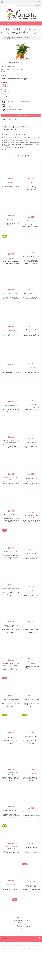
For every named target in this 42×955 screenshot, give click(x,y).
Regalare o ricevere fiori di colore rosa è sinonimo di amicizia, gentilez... (11, 742)
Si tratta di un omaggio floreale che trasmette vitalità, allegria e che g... (10, 668)
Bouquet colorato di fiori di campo (10, 589)
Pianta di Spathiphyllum (11, 293)
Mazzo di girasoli (31, 443)
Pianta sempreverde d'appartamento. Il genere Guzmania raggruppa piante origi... (31, 188)
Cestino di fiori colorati (31, 773)
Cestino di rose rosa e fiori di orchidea (21, 921)
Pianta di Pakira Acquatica (31, 812)
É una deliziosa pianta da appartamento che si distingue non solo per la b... (10, 298)
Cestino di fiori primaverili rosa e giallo (11, 736)
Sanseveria (10, 219)
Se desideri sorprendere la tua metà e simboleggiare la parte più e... (31, 890)
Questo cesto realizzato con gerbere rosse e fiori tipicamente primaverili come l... (11, 852)
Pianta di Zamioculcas (31, 404)
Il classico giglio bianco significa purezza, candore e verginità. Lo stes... (11, 335)
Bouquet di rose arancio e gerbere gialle (11, 626)
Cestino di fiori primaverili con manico (11, 847)
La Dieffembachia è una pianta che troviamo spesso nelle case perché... (11, 410)
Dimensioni (4, 82)
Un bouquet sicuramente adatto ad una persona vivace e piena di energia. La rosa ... (10, 631)
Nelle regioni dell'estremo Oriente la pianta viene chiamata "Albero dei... (31, 816)
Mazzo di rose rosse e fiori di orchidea (31, 663)
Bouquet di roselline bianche (31, 516)
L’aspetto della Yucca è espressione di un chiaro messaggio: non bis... (31, 594)
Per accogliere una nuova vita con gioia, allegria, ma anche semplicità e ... (10, 594)
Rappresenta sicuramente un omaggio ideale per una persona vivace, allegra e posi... (11, 815)
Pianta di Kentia (11, 884)
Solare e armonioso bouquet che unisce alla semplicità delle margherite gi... (31, 298)
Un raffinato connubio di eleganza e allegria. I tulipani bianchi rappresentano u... (31, 742)
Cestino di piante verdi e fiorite (31, 330)
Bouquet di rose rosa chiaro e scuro (11, 773)
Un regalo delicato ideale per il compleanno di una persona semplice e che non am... (31, 261)
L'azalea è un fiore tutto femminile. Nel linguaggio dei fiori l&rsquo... (10, 262)
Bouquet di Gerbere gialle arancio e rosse (11, 441)
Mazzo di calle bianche (31, 553)
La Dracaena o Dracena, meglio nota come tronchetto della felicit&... (31, 225)
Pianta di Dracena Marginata (31, 221)
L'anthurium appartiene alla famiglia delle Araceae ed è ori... (10, 373)
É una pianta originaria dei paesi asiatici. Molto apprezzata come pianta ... (31, 705)
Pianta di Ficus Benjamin (31, 700)
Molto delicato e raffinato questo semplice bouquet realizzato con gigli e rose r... (31, 631)
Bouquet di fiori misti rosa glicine (11, 515)
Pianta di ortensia (31, 478)
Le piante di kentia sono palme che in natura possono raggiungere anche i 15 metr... (10, 889)
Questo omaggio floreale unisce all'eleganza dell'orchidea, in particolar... (31, 668)
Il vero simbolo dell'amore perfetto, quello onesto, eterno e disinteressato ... (10, 705)
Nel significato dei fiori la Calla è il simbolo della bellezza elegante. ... (31, 557)
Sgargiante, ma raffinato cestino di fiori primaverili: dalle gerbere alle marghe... (31, 778)
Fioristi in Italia (35, 948)
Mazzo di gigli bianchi (11, 330)
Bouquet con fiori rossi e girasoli (11, 478)
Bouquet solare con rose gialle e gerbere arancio (11, 664)
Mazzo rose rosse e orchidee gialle (31, 886)
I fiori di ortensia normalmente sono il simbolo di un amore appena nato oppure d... (31, 483)
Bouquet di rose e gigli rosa (31, 626)
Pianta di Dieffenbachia (10, 406)
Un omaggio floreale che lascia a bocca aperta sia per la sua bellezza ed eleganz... (21, 926)
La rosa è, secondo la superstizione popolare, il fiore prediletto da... (31, 520)
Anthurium (10, 369)
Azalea (11, 258)
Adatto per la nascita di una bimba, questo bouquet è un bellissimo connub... (10, 778)
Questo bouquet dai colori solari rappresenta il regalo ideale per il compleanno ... (11, 483)
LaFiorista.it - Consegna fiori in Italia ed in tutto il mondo (15, 948)
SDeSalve (24, 950)
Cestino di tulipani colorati (11, 700)
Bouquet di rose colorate (11, 810)
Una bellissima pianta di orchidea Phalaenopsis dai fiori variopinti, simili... (31, 372)
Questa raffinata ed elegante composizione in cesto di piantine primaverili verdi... (31, 335)
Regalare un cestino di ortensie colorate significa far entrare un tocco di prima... (31, 852)
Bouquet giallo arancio (31, 293)
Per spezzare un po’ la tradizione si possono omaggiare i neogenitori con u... (11, 557)
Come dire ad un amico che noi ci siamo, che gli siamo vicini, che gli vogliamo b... (11, 520)
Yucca (31, 590)
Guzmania (31, 183)
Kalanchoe (10, 183)
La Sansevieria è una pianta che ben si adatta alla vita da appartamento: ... (10, 225)
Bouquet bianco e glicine (31, 256)
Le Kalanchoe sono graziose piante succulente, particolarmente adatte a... (10, 188)
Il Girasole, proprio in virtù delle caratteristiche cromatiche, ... (31, 447)
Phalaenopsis (31, 367)
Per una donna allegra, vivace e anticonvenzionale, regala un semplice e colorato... (10, 446)
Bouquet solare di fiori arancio (11, 552)
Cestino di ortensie (31, 847)
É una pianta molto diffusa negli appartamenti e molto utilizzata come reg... (31, 409)
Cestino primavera (31, 736)
